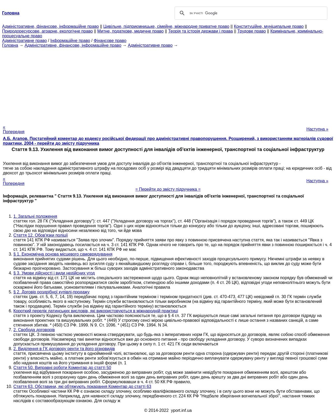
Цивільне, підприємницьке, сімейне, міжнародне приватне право (166, 26)
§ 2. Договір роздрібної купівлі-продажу (51, 292)
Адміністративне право (24, 40)
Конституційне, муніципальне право (269, 26)
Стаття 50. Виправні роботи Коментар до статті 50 (62, 367)
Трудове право (251, 31)
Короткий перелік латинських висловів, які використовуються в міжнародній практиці (95, 311)
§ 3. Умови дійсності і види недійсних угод (54, 273)
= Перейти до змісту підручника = (168, 189)
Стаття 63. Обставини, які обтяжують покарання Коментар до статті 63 (82, 386)
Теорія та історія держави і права (200, 31)
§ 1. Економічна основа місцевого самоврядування (62, 254)
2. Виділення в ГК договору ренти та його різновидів (64, 348)
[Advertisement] (168, 84)
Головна (10, 45)
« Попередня (13, 129)
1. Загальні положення (35, 216)
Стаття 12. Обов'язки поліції (40, 235)
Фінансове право (110, 40)
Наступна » (317, 129)
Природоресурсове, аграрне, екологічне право (47, 31)
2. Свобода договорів (34, 330)
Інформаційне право (70, 40)
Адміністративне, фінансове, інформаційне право (50, 26)
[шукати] (250, 13)
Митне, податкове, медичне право (130, 31)
